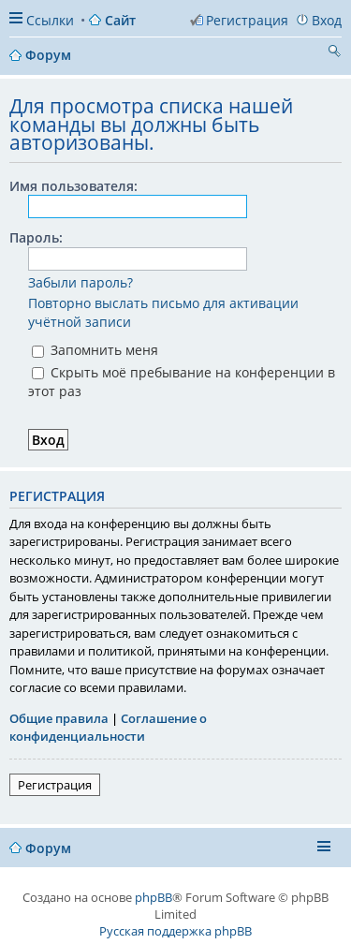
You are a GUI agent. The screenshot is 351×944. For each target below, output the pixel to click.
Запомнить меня (95, 350)
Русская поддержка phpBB (175, 930)
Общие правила (59, 718)
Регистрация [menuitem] (247, 20)
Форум (48, 848)
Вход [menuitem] (327, 20)
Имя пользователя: (73, 186)
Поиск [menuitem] (334, 53)
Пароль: (36, 237)
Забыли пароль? (80, 282)
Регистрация (55, 784)
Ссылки (50, 20)
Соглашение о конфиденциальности (108, 727)
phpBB (153, 897)
